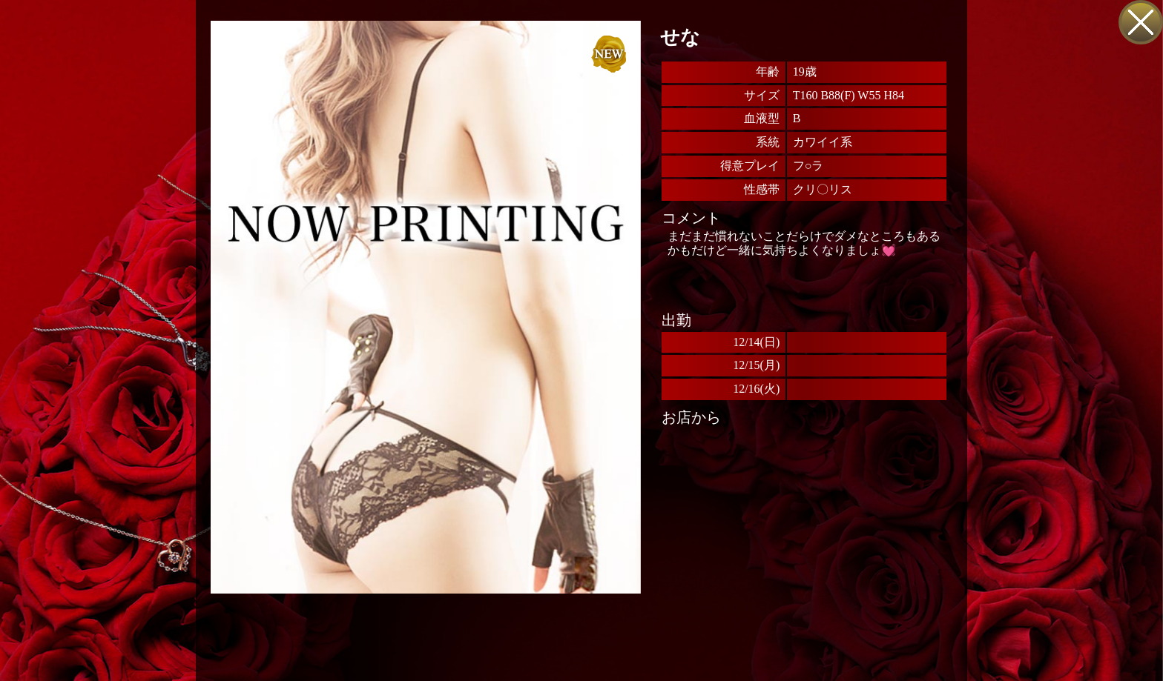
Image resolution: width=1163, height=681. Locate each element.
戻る (1140, 22)
